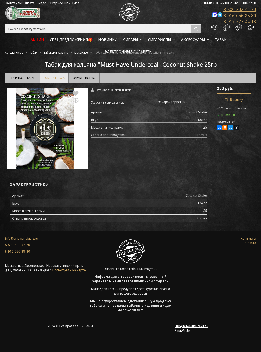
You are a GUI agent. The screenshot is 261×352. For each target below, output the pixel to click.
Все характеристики (171, 102)
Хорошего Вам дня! (231, 108)
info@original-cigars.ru (21, 238)
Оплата (29, 3)
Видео (41, 3)
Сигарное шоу (59, 3)
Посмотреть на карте (69, 270)
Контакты (14, 3)
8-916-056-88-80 (234, 15)
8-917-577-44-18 (239, 21)
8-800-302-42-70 (239, 9)
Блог (75, 3)
